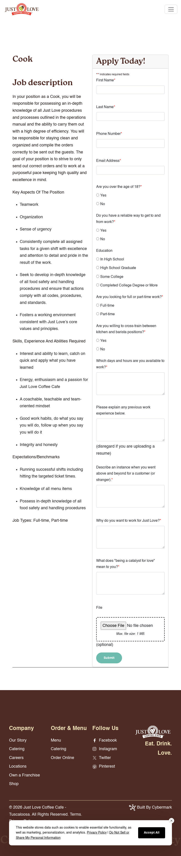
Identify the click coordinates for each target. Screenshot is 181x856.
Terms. (76, 814)
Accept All (151, 832)
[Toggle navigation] (171, 9)
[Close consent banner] (171, 820)
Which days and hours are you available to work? (130, 364)
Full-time (107, 306)
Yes (103, 195)
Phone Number (109, 134)
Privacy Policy (97, 832)
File (99, 608)
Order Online (62, 758)
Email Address (108, 161)
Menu (56, 740)
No (102, 204)
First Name (105, 80)
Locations (18, 766)
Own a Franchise (24, 775)
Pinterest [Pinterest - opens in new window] (103, 766)
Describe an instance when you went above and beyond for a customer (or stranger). (125, 474)
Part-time (107, 314)
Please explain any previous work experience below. (123, 410)
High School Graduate (118, 268)
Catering (16, 749)
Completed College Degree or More (129, 285)
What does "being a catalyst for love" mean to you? (125, 564)
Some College (111, 277)
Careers (16, 758)
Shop (14, 784)
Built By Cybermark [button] (150, 807)
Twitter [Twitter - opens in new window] (101, 758)
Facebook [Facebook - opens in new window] (104, 740)
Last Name (105, 107)
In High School (112, 259)
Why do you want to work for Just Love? (128, 521)
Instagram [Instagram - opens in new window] (104, 749)
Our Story (18, 740)
